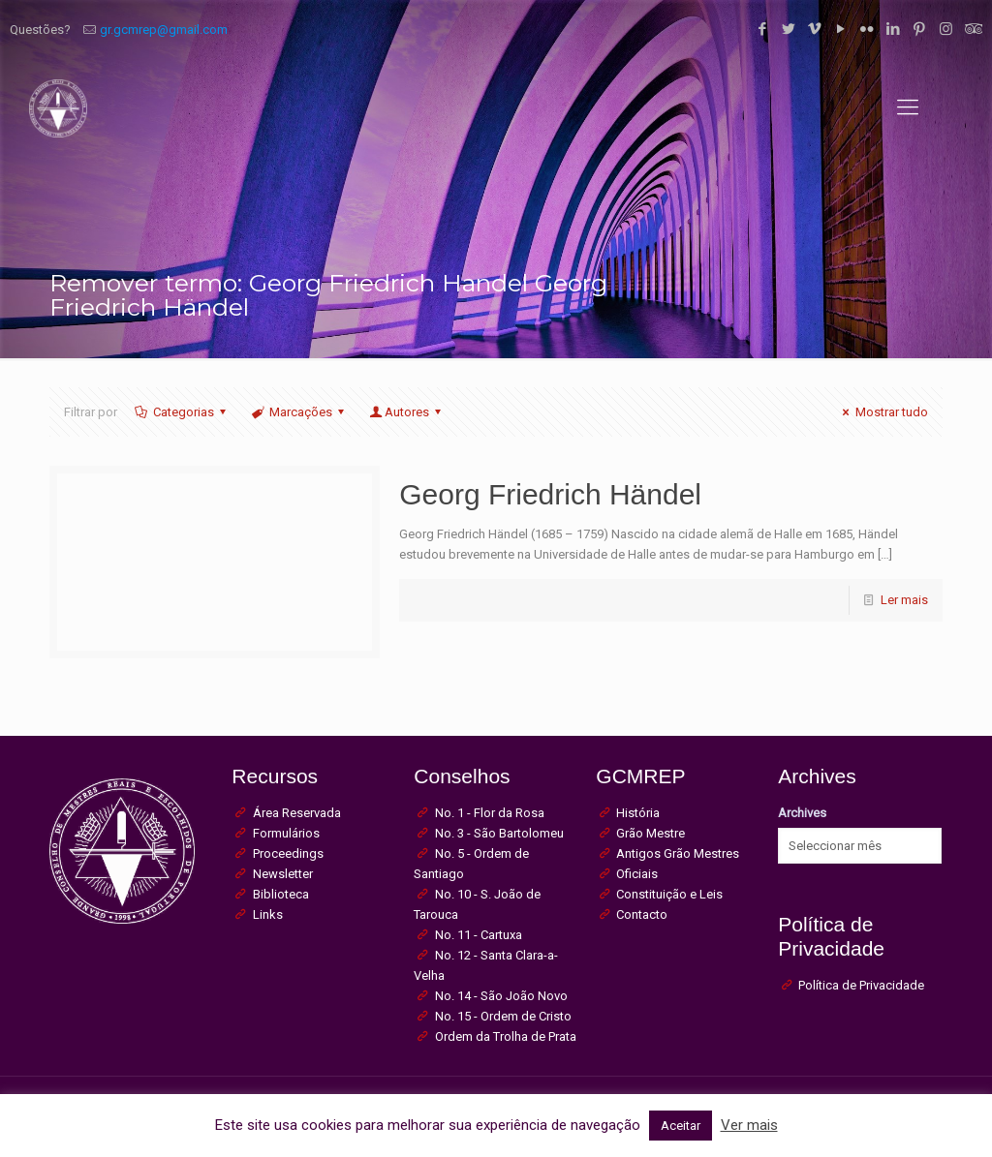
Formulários (286, 833)
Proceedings (288, 853)
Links (268, 914)
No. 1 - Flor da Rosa (489, 813)
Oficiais (637, 874)
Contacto (641, 914)
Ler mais (904, 600)
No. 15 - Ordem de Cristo (503, 1016)
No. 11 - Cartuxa (478, 935)
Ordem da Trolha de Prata (505, 1036)
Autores (407, 412)
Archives (802, 813)
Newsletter (283, 874)
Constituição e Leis (669, 894)
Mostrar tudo (882, 412)
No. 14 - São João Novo (501, 996)
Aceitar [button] (680, 1125)
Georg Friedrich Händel (550, 494)
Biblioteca (281, 894)
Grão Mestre (650, 833)
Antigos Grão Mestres (677, 853)
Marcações (299, 412)
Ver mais (749, 1125)
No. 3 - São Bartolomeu (499, 833)
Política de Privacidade (861, 985)
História (638, 813)
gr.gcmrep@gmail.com (164, 29)
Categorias (181, 412)
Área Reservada (297, 813)
